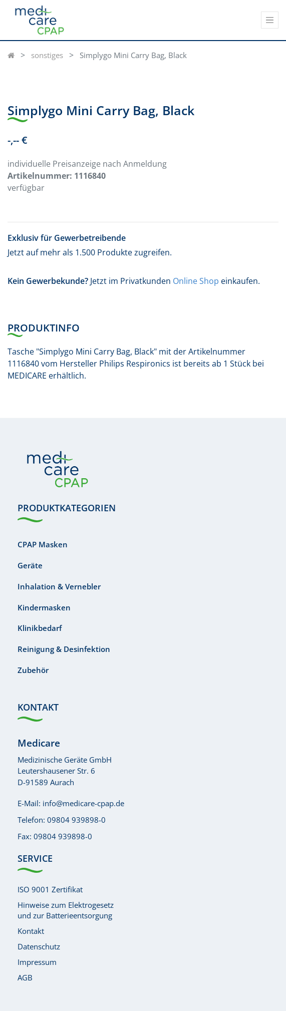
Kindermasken (44, 607)
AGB (25, 977)
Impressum (37, 962)
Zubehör (33, 670)
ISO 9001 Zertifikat (50, 889)
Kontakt (31, 931)
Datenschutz (39, 946)
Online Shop (196, 280)
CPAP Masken (43, 544)
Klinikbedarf (40, 628)
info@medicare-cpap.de (83, 803)
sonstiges (47, 55)
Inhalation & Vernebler (59, 586)
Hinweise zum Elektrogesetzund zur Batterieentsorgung (66, 910)
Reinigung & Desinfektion (64, 649)
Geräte (30, 565)
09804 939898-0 (76, 820)
